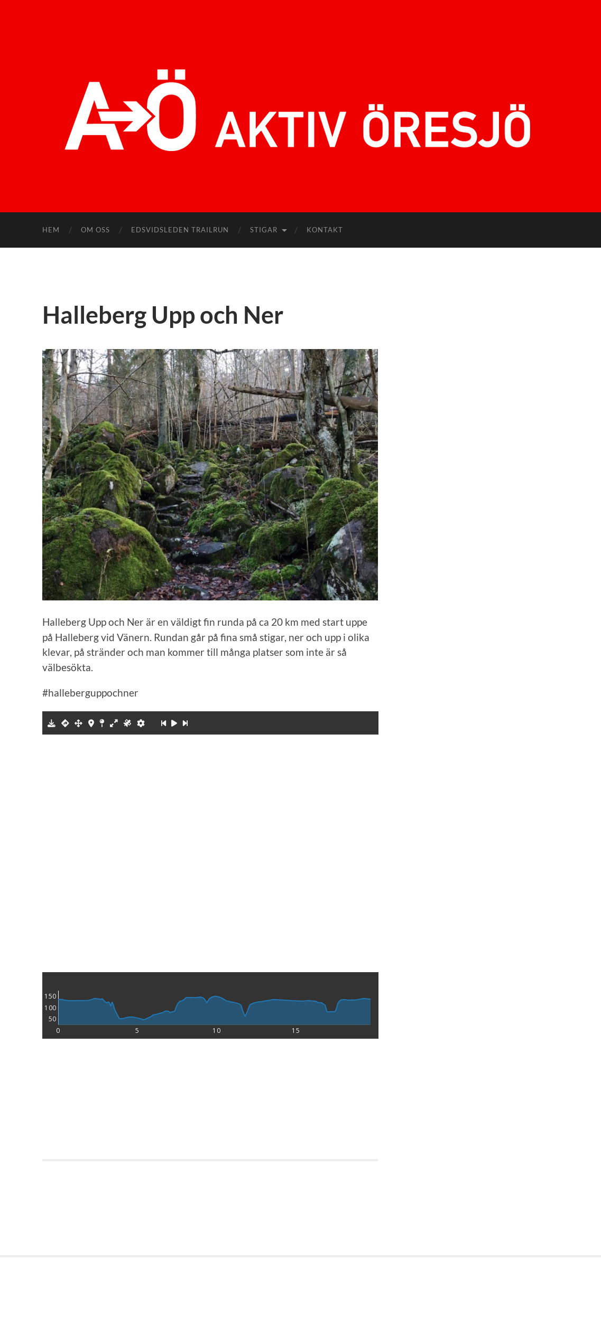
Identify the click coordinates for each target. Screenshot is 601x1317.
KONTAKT (325, 229)
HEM (51, 229)
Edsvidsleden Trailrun (180, 229)
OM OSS (95, 229)
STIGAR (264, 229)
